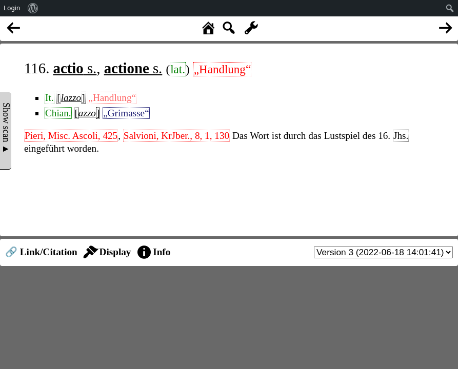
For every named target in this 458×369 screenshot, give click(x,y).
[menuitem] (33, 8)
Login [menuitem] (12, 8)
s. (75, 68)
